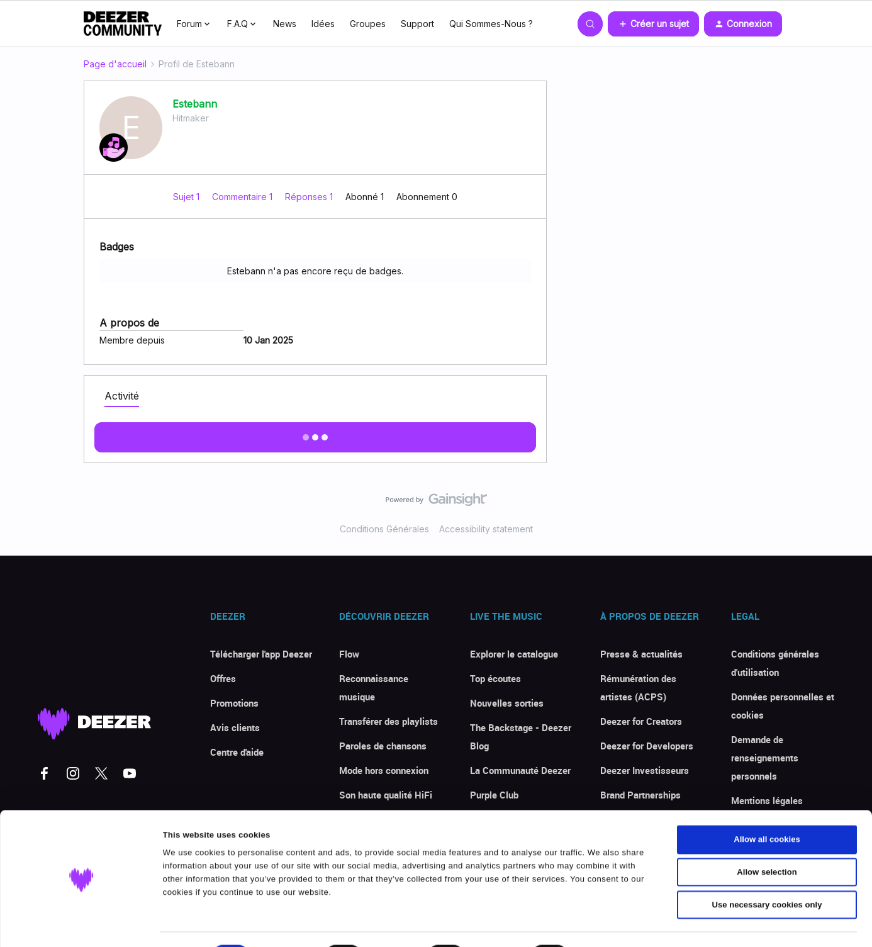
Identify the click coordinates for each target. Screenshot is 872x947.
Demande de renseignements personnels (764, 757)
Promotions (234, 703)
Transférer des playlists (388, 721)
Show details (613, 923)
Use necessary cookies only (767, 872)
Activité (121, 395)
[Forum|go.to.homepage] (123, 23)
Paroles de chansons (383, 745)
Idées (323, 23)
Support (417, 23)
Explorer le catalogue (514, 653)
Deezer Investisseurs (644, 770)
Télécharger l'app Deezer (261, 653)
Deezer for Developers (646, 745)
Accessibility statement (486, 529)
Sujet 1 (187, 196)
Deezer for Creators (641, 721)
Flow (349, 653)
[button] (653, 23)
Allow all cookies (767, 807)
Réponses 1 (310, 196)
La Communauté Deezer (520, 770)
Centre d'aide (237, 752)
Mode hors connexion (383, 770)
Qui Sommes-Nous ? (491, 23)
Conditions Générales (384, 529)
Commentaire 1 (243, 196)
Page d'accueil (115, 64)
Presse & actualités (641, 653)
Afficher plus (315, 433)
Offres (223, 678)
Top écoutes (495, 678)
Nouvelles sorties (507, 703)
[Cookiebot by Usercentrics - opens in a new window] (81, 924)
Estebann (194, 104)
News (284, 23)
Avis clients (235, 727)
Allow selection (767, 839)
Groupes (368, 23)
